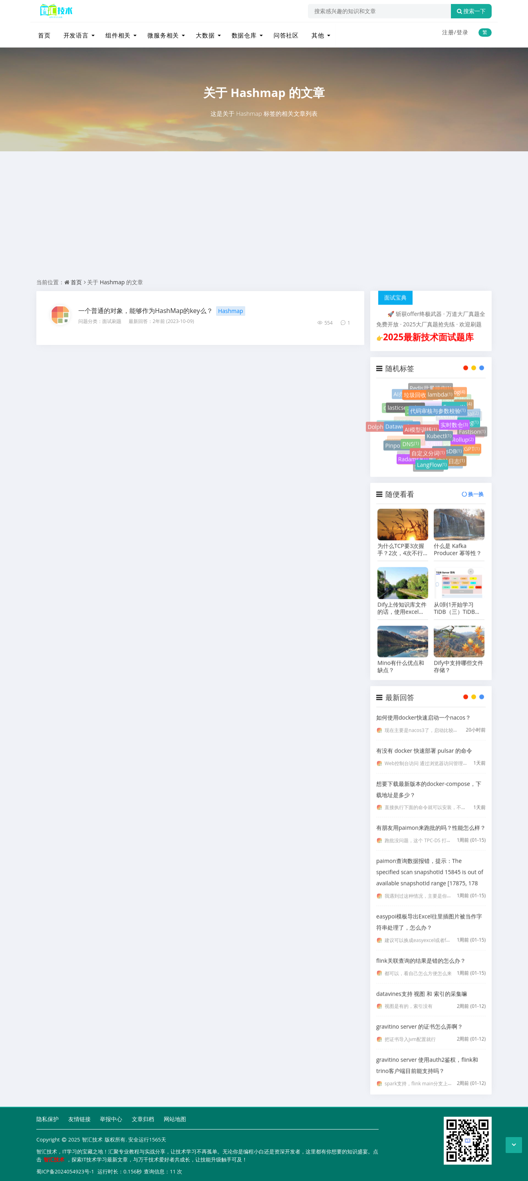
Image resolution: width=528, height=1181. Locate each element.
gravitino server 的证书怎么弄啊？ (419, 1020)
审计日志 (451, 456)
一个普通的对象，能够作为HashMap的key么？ (145, 307)
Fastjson (472, 424)
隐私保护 (47, 1116)
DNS (410, 443)
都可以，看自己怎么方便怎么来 (418, 966)
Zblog (468, 419)
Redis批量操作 (430, 382)
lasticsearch (405, 406)
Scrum (454, 406)
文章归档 (143, 1116)
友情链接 (79, 1116)
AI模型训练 (421, 431)
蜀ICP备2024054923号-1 (65, 1169)
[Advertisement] (264, 216)
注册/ (449, 32)
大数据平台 (394, 416)
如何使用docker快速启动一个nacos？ (423, 711)
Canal (469, 405)
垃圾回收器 (420, 393)
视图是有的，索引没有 (409, 999)
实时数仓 (454, 425)
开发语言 (74, 33)
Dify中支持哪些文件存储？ (458, 660)
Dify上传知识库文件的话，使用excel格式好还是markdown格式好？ (402, 601)
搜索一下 (471, 11)
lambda (440, 393)
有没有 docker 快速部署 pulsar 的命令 (424, 744)
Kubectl (439, 437)
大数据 (201, 33)
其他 (312, 33)
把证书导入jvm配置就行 (410, 1032)
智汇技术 (92, 1137)
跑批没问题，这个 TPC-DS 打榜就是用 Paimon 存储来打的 (447, 833)
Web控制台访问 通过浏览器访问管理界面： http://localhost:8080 (455, 756)
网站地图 (175, 1116)
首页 (42, 33)
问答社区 (281, 33)
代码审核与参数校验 (438, 412)
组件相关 (115, 33)
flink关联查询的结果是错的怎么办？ (421, 954)
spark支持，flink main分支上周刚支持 (426, 1077)
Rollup (463, 438)
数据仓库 (240, 33)
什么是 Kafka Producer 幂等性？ (458, 543)
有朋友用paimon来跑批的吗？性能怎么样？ (431, 821)
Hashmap (258, 89)
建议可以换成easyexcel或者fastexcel (424, 933)
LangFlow (432, 460)
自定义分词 (428, 452)
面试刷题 (111, 318)
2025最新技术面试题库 (428, 330)
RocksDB (448, 450)
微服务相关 (160, 33)
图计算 (398, 436)
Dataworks (402, 425)
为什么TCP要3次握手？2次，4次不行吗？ (400, 543)
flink (464, 400)
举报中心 (111, 1116)
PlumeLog (449, 386)
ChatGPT (466, 443)
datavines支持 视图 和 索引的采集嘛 (421, 987)
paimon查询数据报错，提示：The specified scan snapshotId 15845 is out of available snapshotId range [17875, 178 (429, 865)
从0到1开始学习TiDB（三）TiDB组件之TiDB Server (457, 601)
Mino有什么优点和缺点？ (400, 660)
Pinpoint (398, 441)
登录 (462, 32)
